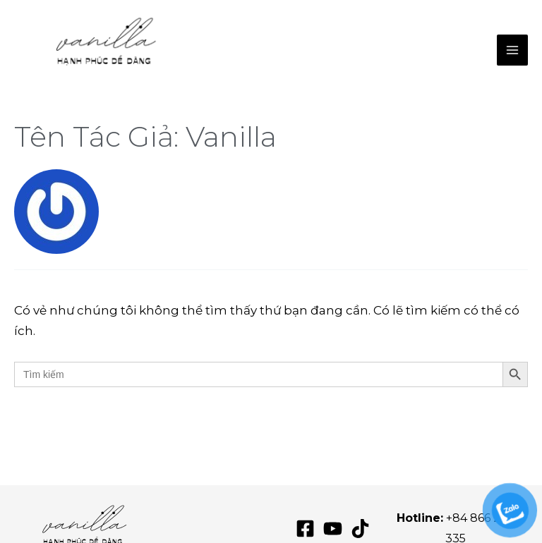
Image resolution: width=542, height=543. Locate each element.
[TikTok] (360, 528)
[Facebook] (305, 528)
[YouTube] (332, 528)
